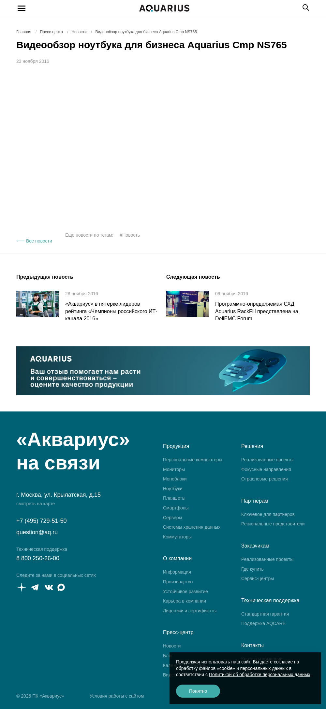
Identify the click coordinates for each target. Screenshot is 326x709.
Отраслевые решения (264, 478)
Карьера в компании (184, 601)
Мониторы (174, 469)
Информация (177, 572)
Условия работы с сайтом (117, 696)
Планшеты (174, 498)
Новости (172, 645)
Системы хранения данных (191, 527)
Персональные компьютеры (192, 459)
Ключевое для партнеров (268, 514)
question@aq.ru (37, 532)
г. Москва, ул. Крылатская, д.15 (58, 495)
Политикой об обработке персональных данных (259, 674)
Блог (168, 655)
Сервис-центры (257, 578)
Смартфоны (176, 507)
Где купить (252, 569)
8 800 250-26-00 (37, 558)
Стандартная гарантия (265, 614)
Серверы (172, 517)
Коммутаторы (177, 536)
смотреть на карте (35, 503)
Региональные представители (273, 523)
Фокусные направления (266, 469)
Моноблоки (175, 478)
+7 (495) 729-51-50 (41, 521)
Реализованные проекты (267, 459)
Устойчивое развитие (185, 591)
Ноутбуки (173, 488)
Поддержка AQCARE (263, 623)
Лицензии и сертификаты (189, 610)
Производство (178, 581)
